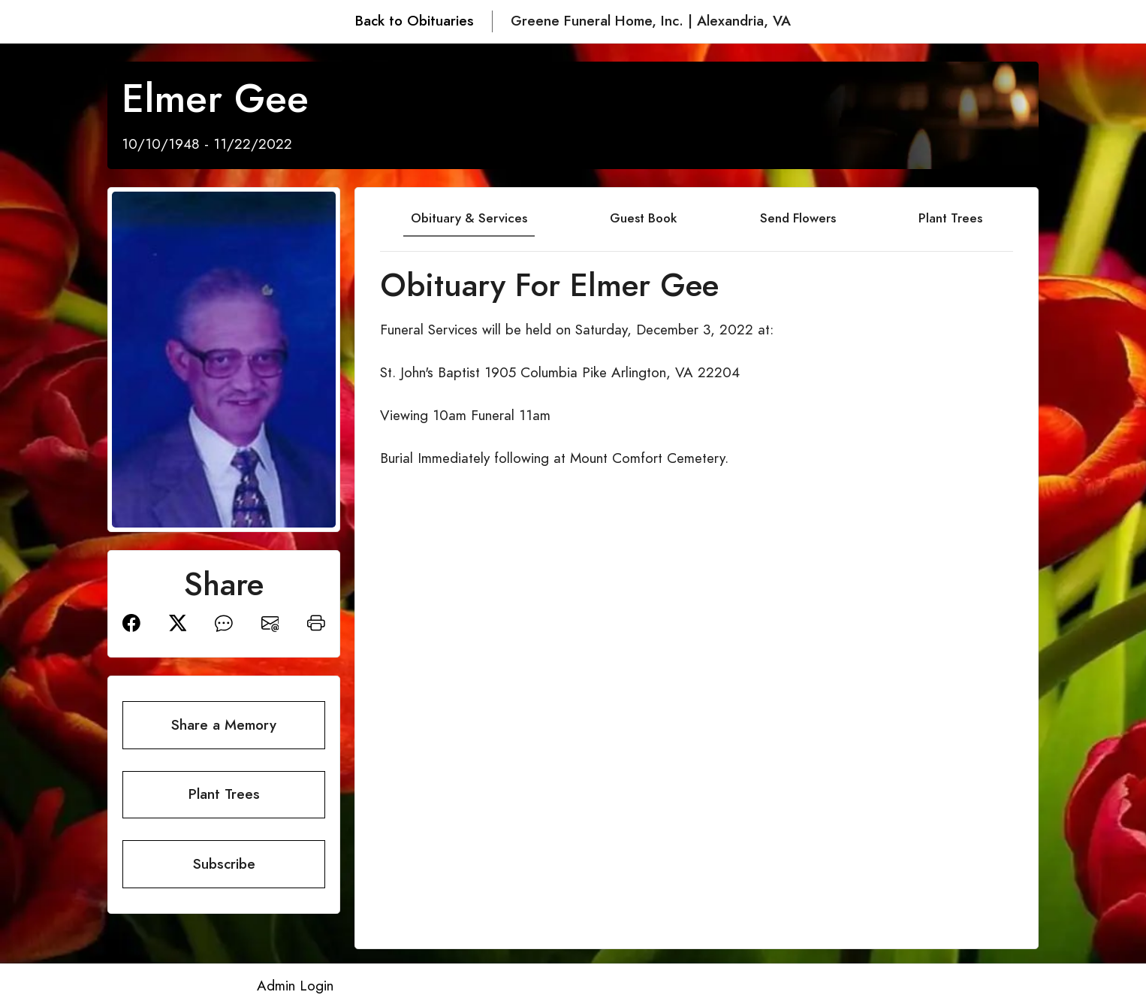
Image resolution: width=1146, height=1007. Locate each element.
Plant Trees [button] (224, 794)
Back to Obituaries (414, 21)
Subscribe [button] (224, 864)
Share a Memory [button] (223, 725)
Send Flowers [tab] (798, 218)
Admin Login (295, 985)
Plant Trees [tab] (950, 218)
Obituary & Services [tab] (469, 218)
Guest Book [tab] (643, 218)
